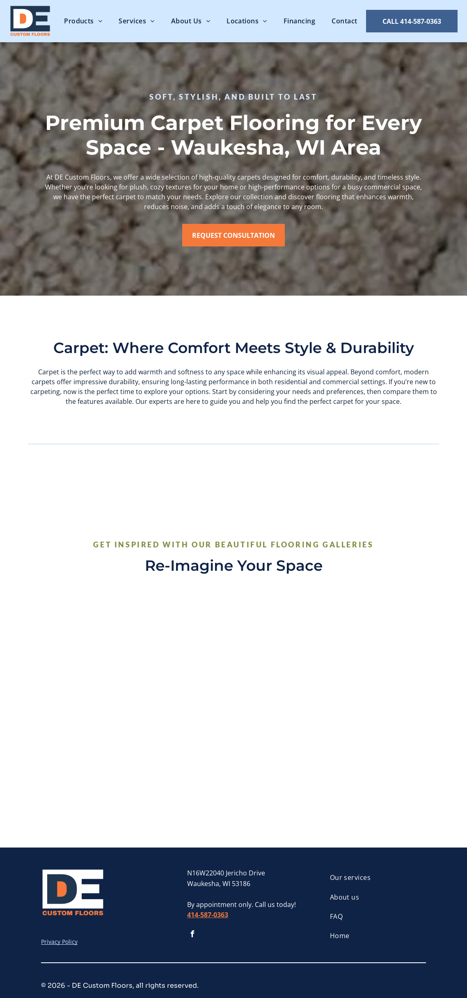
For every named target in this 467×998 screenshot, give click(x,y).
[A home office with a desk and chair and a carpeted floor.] (384, 752)
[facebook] (192, 935)
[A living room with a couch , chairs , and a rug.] (284, 651)
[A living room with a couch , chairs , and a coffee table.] (284, 752)
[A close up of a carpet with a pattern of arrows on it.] (183, 651)
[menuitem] (83, 21)
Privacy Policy (59, 942)
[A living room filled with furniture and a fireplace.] (82, 752)
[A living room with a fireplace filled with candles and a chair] (82, 651)
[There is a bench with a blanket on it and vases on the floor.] (384, 651)
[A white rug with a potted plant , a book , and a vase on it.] (183, 752)
